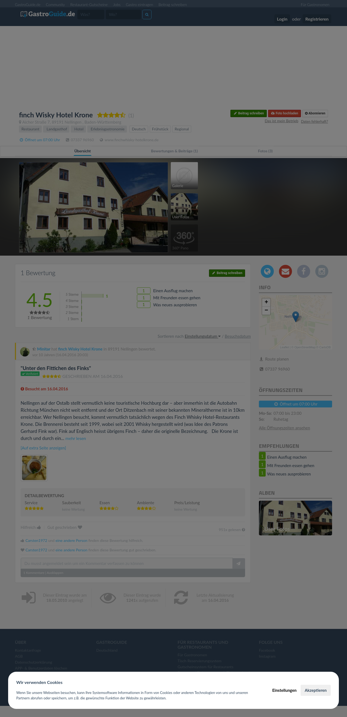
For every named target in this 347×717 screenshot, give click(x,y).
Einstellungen (284, 690)
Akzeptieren (316, 690)
